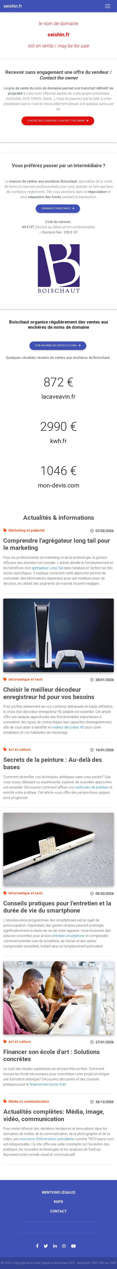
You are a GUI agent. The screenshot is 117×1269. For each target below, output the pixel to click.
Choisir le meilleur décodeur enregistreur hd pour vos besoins (48, 693)
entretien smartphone (68, 936)
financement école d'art (48, 1084)
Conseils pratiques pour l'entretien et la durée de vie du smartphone (57, 907)
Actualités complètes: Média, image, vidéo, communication (53, 1115)
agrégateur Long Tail (47, 568)
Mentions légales (58, 1192)
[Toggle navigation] (108, 6)
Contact (58, 1211)
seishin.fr (58, 35)
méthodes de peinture (91, 787)
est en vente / (58, 46)
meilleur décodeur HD (68, 727)
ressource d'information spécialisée (47, 1139)
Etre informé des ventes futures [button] (58, 345)
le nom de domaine (58, 23)
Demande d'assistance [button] (57, 208)
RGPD (58, 1202)
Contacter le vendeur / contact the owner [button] (57, 120)
